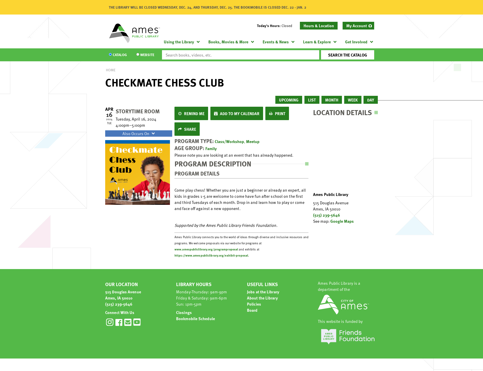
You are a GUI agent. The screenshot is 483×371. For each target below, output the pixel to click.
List (312, 100)
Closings (184, 312)
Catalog (120, 55)
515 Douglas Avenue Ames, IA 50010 (123, 295)
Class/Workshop (229, 141)
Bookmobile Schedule (195, 318)
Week (353, 100)
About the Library (262, 298)
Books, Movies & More (228, 42)
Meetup (252, 141)
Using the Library (179, 42)
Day (370, 100)
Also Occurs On (139, 133)
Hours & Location (319, 25)
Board (252, 310)
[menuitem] (358, 26)
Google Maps (342, 221)
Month (331, 100)
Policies (254, 304)
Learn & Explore (317, 42)
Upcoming (289, 100)
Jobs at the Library (263, 292)
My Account (356, 25)
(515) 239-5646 (326, 215)
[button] (276, 26)
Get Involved (356, 42)
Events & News (276, 42)
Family (211, 148)
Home (110, 70)
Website (147, 55)
